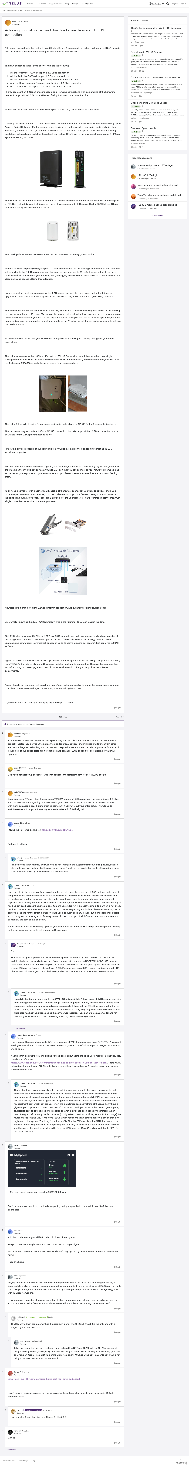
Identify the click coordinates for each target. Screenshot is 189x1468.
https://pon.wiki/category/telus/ (57, 829)
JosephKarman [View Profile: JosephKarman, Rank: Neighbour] (22, 944)
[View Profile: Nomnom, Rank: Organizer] (10, 1432)
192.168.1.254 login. (148, 175)
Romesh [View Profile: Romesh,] (153, 179)
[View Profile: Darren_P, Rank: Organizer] (10, 1373)
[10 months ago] (143, 118)
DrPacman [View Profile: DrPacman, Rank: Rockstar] (16, 21)
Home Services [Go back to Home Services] (37, 10)
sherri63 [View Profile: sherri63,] (153, 169)
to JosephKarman (48, 992)
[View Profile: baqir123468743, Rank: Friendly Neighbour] (10, 769)
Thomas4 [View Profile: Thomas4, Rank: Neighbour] (17, 733)
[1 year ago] (143, 67)
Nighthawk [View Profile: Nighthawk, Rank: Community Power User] (21, 1317)
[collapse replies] (2, 733)
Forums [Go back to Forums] (27, 10)
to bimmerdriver (44, 858)
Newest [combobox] (120, 717)
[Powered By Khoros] (181, 1462)
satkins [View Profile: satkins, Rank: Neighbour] (133, 118)
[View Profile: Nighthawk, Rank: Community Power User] (13, 1318)
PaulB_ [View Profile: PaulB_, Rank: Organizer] (16, 1145)
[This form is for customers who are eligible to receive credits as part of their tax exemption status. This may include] (157, 36)
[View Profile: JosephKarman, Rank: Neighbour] (13, 945)
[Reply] (117, 707)
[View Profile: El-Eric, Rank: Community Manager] (13, 1411)
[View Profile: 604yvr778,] (133, 196)
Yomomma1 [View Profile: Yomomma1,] (154, 189)
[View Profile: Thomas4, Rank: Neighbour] (10, 734)
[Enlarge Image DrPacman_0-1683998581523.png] (63, 169)
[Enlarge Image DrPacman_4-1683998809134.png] (63, 525)
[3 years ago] (139, 42)
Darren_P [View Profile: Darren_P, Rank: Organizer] (17, 1372)
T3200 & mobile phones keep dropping (157, 204)
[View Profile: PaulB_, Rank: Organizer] (10, 1146)
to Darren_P (47, 1410)
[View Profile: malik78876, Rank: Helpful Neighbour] (10, 793)
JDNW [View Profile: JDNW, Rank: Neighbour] (133, 143)
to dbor (51, 1317)
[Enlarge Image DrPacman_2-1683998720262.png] (63, 393)
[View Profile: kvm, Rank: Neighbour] (10, 1231)
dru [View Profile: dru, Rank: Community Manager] (132, 42)
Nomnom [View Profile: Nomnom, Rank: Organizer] (17, 1431)
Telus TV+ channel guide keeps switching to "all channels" (160, 195)
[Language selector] (156, 3)
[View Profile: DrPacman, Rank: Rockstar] (8, 23)
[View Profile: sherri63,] (133, 166)
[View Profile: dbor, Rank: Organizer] (10, 1277)
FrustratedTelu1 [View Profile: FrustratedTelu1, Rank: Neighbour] (137, 93)
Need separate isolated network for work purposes (158, 185)
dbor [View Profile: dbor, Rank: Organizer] (15, 1276)
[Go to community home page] (12, 4)
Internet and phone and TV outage (155, 165)
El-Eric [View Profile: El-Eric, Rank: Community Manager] (19, 1410)
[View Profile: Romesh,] (133, 176)
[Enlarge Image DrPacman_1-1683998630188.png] (63, 231)
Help (33, 1461)
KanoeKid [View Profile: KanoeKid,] (153, 208)
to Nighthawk (37, 1341)
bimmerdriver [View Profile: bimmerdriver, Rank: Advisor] (19, 823)
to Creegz (41, 944)
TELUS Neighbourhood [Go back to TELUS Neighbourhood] (9, 10)
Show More (19, 1028)
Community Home (9, 1461)
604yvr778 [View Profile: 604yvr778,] (154, 198)
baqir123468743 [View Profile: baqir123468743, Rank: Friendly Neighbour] (20, 768)
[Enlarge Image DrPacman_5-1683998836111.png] (63, 571)
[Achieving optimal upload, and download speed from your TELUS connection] (17, 736)
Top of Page (23, 1461)
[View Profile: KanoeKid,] (133, 206)
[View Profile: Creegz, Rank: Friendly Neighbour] (13, 859)
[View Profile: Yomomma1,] (133, 186)
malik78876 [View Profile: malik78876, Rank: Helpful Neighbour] (18, 792)
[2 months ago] (143, 168)
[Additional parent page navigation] (21, 10)
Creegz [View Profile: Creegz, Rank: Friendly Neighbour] (19, 858)
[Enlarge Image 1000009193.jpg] (42, 1168)
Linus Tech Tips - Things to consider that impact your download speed (44, 1379)
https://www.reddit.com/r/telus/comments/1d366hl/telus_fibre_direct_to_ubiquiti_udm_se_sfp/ (59, 1062)
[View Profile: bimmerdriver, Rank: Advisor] (10, 824)
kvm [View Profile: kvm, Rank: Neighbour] (15, 1230)
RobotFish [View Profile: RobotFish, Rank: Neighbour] (135, 67)
